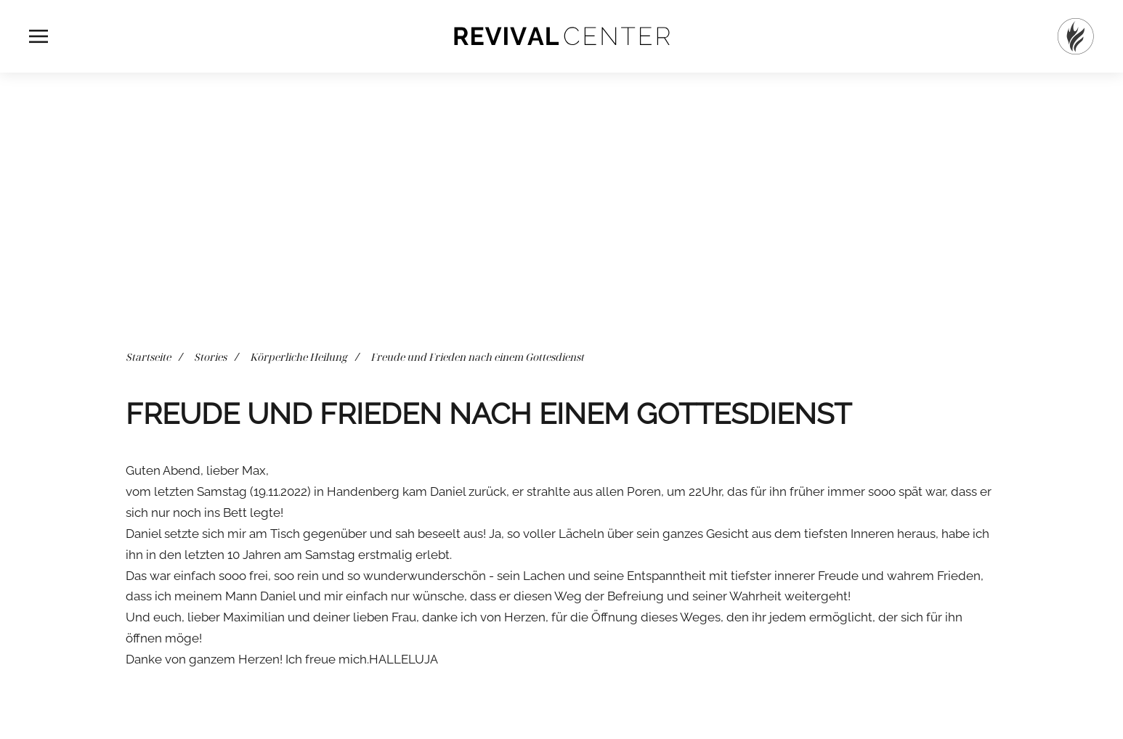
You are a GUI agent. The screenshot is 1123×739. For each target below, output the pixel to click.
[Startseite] (1076, 36)
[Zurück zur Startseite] (561, 36)
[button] (38, 36)
